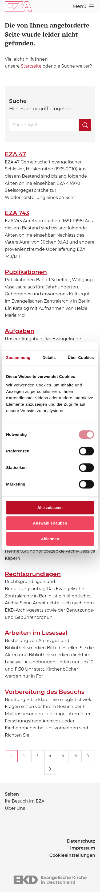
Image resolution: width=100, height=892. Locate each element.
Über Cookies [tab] (81, 357)
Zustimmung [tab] (18, 357)
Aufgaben (19, 331)
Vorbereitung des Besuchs (44, 691)
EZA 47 (15, 154)
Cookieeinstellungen (72, 855)
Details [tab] (49, 357)
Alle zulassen (50, 507)
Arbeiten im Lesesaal (36, 632)
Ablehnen (50, 539)
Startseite (31, 66)
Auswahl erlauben (50, 523)
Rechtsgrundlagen (33, 574)
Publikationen (26, 272)
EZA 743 (17, 213)
